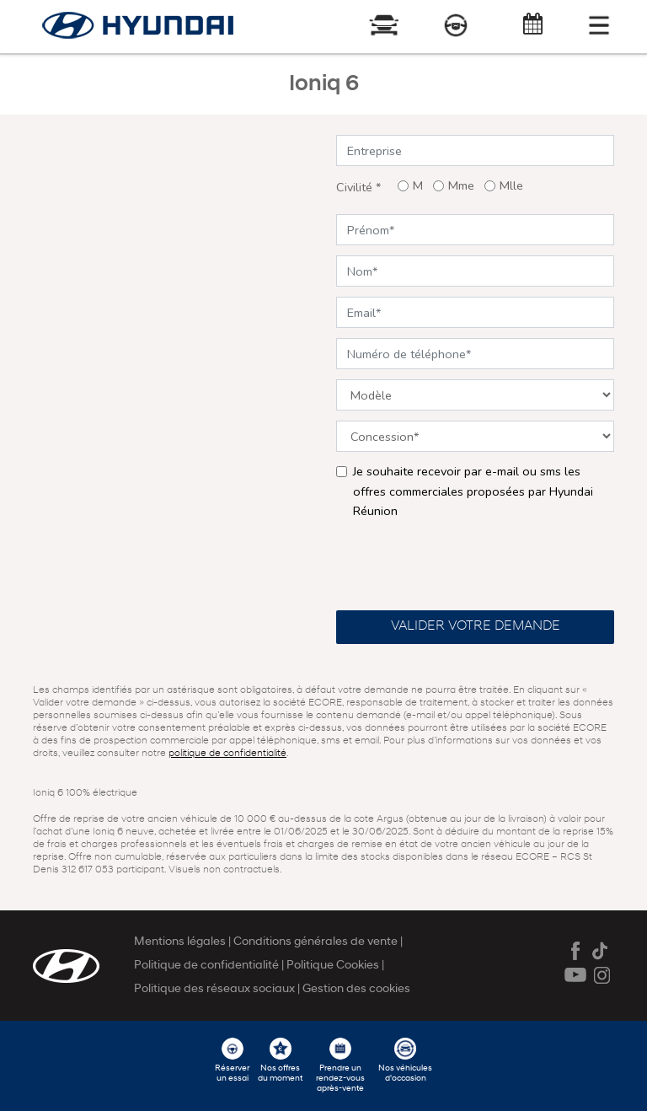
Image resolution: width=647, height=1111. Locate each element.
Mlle (511, 185)
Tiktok (602, 951)
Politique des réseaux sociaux (215, 989)
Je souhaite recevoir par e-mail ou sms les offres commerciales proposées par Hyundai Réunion (473, 490)
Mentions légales (181, 942)
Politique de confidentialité (207, 965)
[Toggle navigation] (599, 25)
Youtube (575, 975)
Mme (461, 185)
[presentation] (464, 564)
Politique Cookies (334, 965)
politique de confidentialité (227, 754)
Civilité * (358, 187)
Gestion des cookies (356, 989)
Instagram (602, 975)
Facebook (575, 951)
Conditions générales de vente (316, 942)
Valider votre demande (475, 626)
